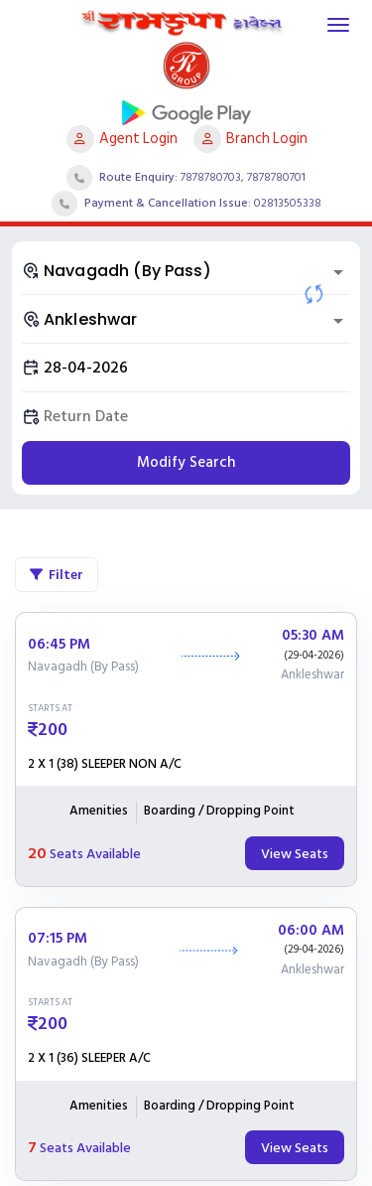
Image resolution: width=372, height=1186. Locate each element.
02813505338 (287, 203)
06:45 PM (59, 645)
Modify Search (186, 462)
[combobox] (186, 270)
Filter (56, 574)
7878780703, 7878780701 (243, 177)
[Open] (338, 272)
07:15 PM (57, 939)
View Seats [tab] (294, 853)
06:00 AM (311, 931)
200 (52, 729)
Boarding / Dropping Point (219, 811)
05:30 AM (313, 636)
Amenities (98, 811)
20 (37, 853)
